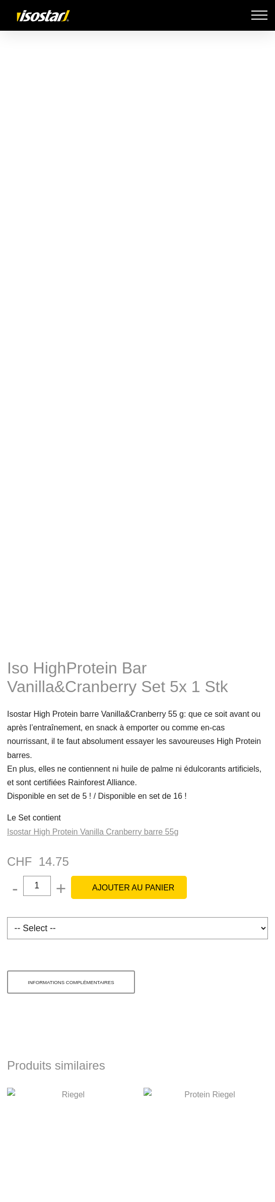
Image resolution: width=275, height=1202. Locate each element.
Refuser (136, 1122)
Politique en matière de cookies (163, 1084)
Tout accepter (138, 1184)
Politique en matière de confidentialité (208, 1097)
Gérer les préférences (136, 1153)
